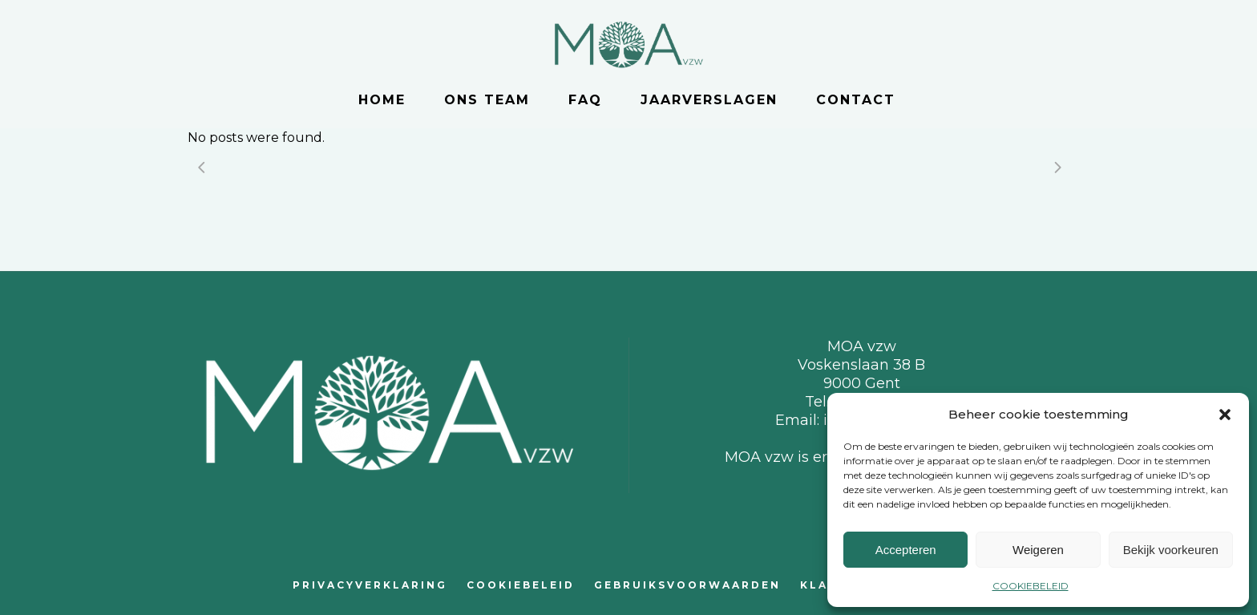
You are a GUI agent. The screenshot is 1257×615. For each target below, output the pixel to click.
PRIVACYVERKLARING (370, 585)
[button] (1225, 415)
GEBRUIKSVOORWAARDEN (687, 585)
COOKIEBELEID (1030, 586)
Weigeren (1038, 549)
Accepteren (905, 549)
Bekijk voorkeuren (1171, 549)
